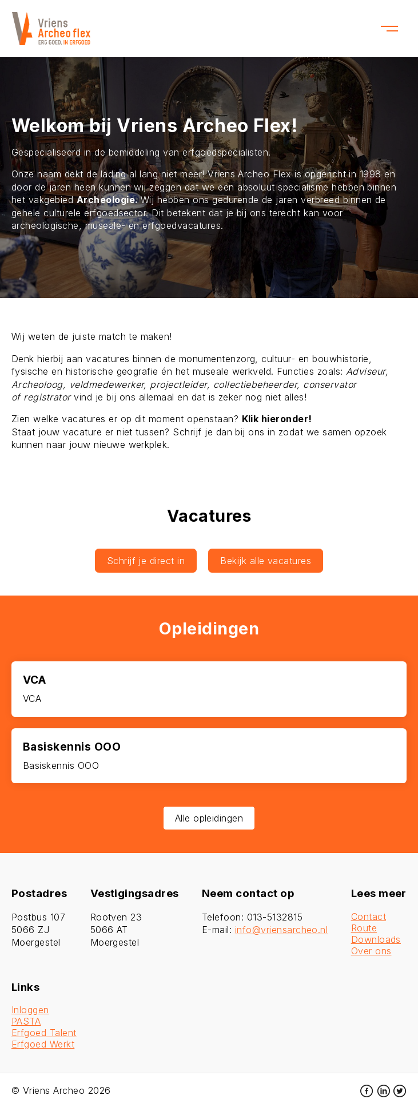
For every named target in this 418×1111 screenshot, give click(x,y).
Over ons (371, 951)
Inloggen (30, 1009)
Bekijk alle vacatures (265, 560)
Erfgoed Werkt (42, 1044)
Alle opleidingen (209, 818)
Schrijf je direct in (146, 560)
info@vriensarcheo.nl (281, 929)
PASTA (26, 1021)
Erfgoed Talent (44, 1032)
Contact (368, 916)
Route (364, 928)
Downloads (376, 939)
